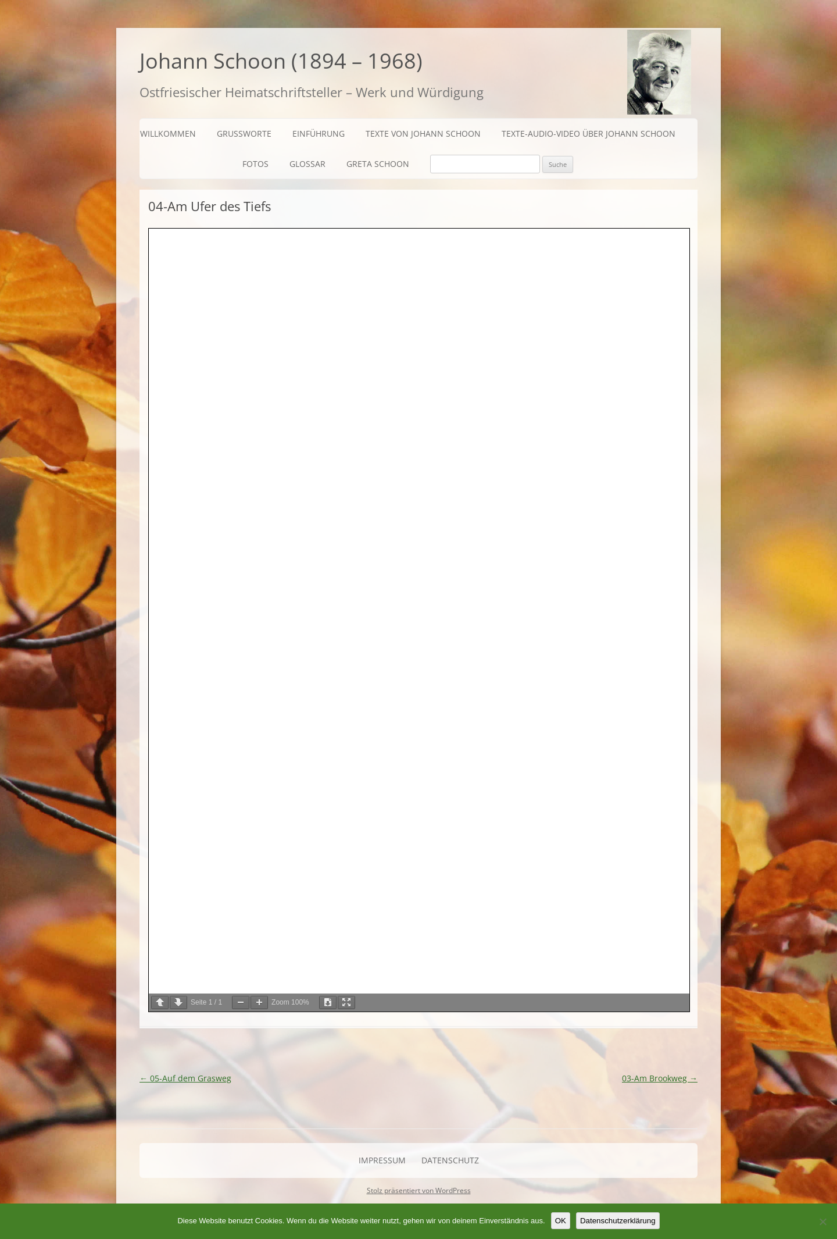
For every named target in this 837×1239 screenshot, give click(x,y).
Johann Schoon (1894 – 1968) (281, 61)
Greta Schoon (377, 163)
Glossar (307, 163)
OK (560, 1220)
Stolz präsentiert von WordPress (419, 1190)
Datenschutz (450, 1160)
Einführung (318, 133)
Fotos (255, 163)
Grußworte (244, 133)
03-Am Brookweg (660, 1078)
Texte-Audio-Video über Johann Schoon (588, 133)
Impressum (382, 1160)
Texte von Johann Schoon (423, 133)
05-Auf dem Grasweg (185, 1078)
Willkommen (168, 133)
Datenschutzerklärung (618, 1220)
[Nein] (822, 1221)
